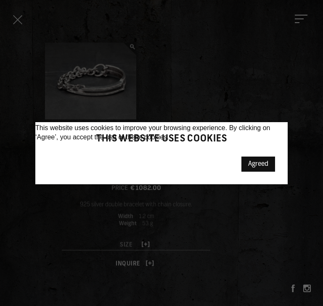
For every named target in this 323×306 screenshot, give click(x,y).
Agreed (258, 164)
